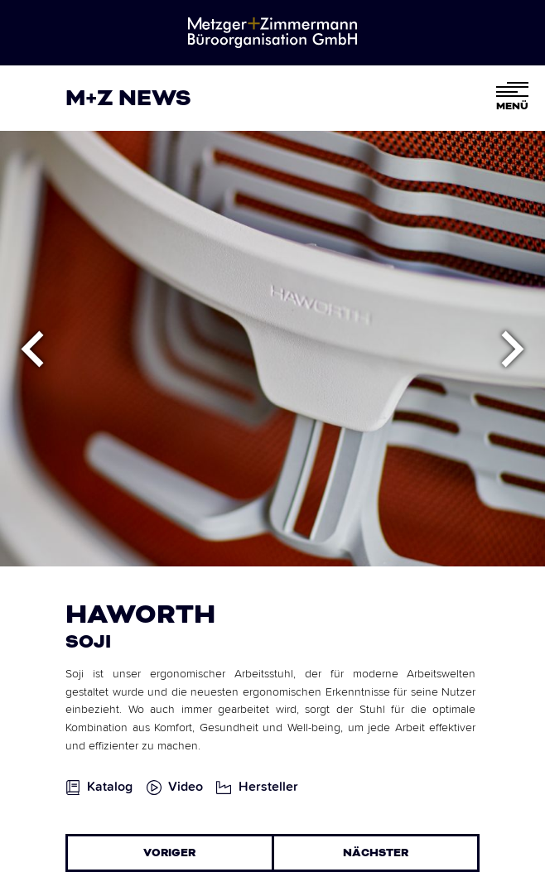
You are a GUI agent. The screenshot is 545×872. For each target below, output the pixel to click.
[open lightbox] (182, 793)
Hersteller (268, 787)
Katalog (110, 787)
